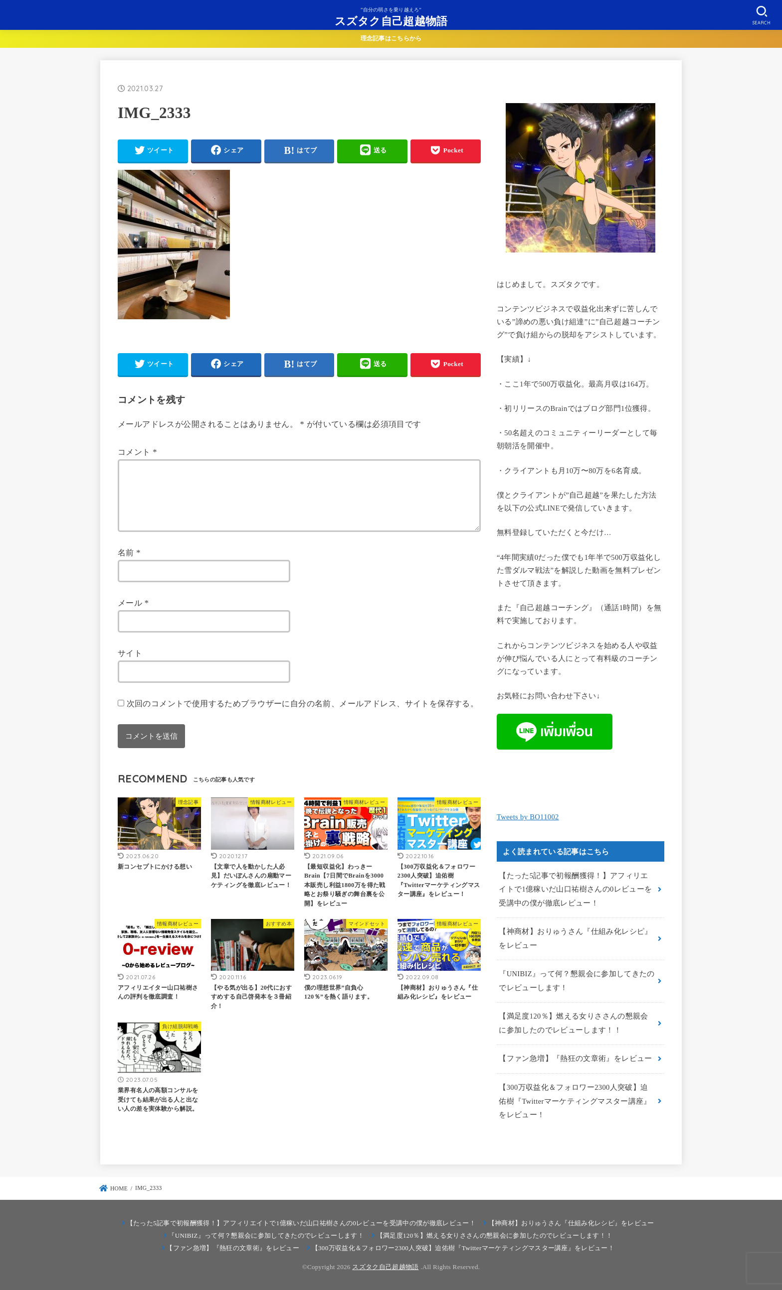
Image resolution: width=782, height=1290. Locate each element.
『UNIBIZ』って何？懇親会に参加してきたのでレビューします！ (576, 981)
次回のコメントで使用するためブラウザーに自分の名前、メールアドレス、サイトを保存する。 (303, 715)
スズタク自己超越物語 (391, 20)
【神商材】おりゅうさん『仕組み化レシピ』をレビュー (575, 938)
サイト (130, 665)
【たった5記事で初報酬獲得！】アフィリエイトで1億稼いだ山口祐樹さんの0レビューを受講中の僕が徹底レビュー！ (575, 889)
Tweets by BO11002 (528, 817)
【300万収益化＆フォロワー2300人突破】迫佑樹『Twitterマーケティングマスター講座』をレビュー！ (575, 1101)
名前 (129, 564)
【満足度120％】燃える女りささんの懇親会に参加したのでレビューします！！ (573, 1023)
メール (133, 615)
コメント (137, 452)
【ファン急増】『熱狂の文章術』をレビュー (575, 1058)
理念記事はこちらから (391, 38)
